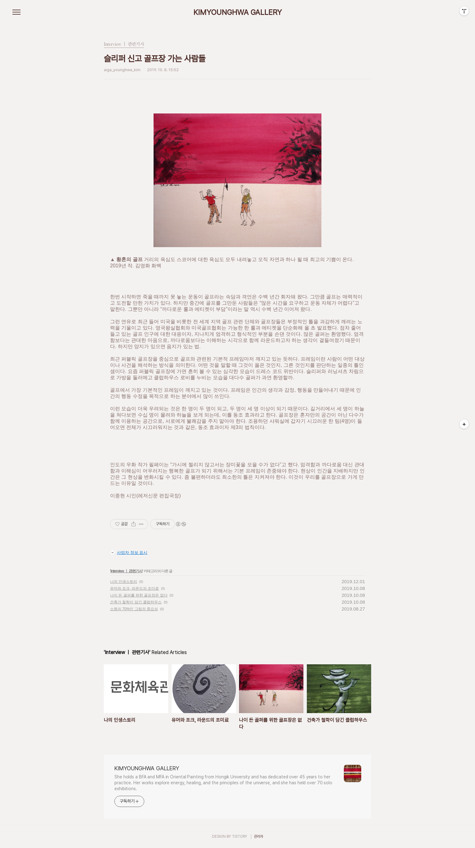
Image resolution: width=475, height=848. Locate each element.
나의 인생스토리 (123, 581)
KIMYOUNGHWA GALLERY (237, 12)
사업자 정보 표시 (128, 552)
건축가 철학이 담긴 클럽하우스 (136, 602)
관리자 (258, 836)
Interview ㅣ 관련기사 (126, 571)
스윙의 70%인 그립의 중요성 (134, 609)
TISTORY (239, 836)
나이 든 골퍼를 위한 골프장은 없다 (139, 595)
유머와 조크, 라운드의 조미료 (134, 588)
